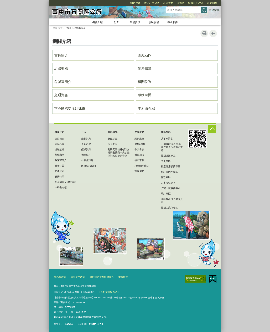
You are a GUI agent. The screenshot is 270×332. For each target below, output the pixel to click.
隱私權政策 (59, 276)
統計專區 (166, 193)
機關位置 (145, 82)
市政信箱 (139, 171)
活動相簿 (139, 154)
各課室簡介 (62, 82)
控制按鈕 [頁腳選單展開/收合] (212, 129)
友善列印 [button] (204, 33)
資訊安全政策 (76, 276)
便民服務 (154, 22)
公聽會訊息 (87, 160)
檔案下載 (139, 160)
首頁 (69, 28)
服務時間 (145, 95)
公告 (116, 22)
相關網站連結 (141, 165)
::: (47, 1)
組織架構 (61, 68)
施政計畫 (112, 138)
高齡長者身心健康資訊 (172, 201)
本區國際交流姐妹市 (69, 108)
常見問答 (212, 3)
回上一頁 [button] (213, 33)
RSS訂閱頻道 (152, 3)
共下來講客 (167, 138)
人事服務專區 (168, 182)
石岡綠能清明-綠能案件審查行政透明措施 (172, 147)
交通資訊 (61, 95)
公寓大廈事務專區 (170, 188)
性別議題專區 (168, 155)
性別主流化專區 (169, 207)
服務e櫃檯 (140, 144)
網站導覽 (135, 3)
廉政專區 (166, 177)
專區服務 (172, 22)
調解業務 (139, 138)
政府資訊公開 (88, 165)
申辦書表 (139, 149)
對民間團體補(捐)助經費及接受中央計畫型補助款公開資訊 (118, 152)
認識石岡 (145, 55)
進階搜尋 (214, 10)
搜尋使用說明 (196, 3)
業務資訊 (135, 22)
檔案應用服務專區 (170, 166)
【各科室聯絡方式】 (108, 291)
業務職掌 (145, 68)
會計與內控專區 (169, 172)
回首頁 (181, 3)
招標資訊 (86, 149)
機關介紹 (97, 22)
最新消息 (86, 138)
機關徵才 (86, 154)
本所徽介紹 (146, 108)
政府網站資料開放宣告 (99, 276)
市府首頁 (168, 3)
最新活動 (86, 144)
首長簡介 (61, 55)
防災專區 (166, 161)
